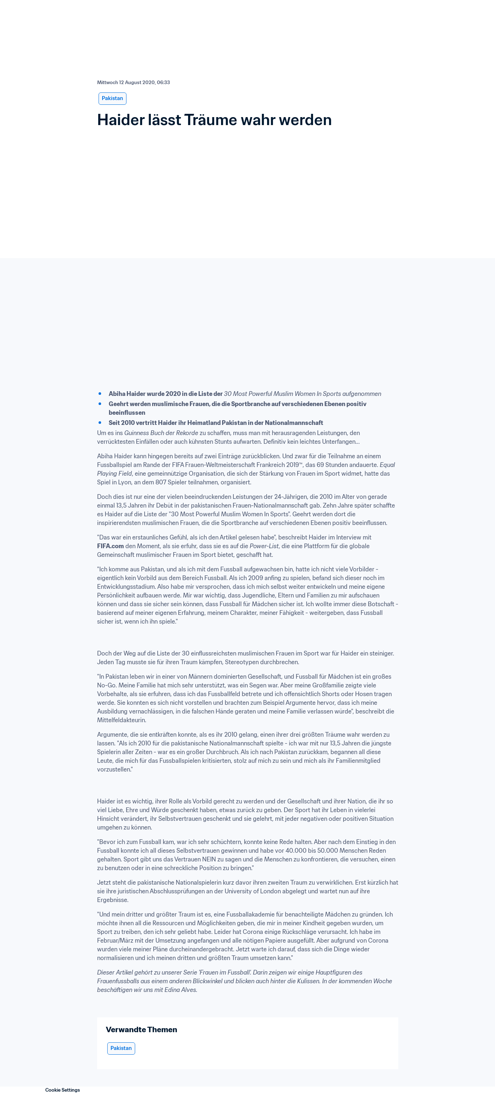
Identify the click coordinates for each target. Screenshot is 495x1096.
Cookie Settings (62, 1090)
